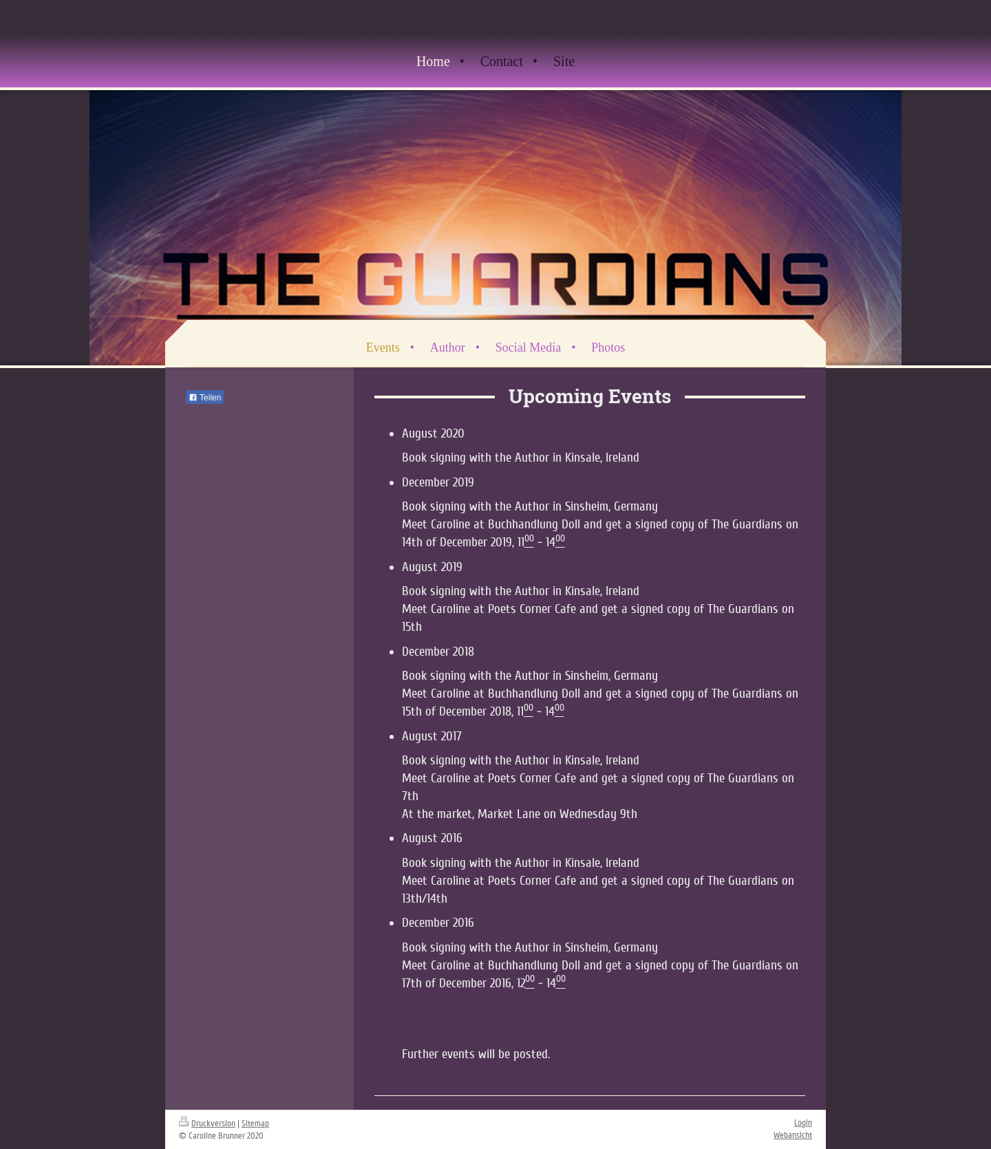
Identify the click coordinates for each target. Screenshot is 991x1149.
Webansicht (793, 1135)
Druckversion (207, 1123)
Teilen (205, 397)
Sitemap (255, 1123)
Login (803, 1122)
